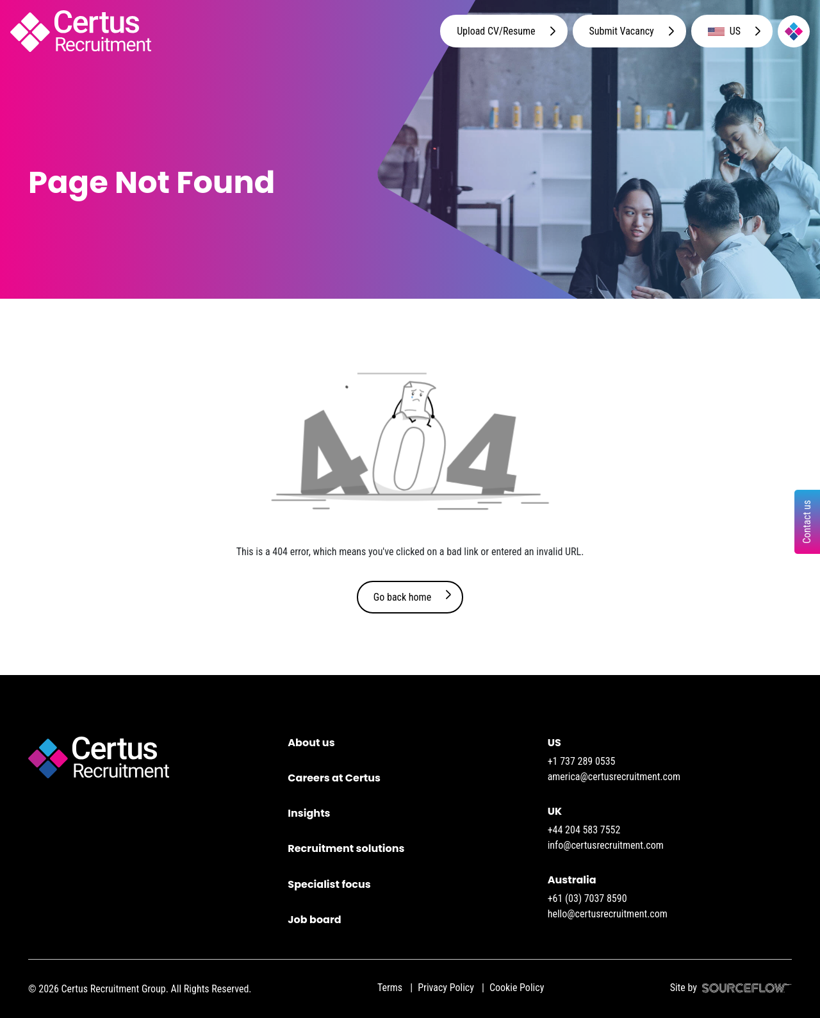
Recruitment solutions (346, 848)
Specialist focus (329, 884)
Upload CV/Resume (496, 31)
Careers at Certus (334, 778)
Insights (309, 813)
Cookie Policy (516, 987)
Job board (314, 919)
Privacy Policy (446, 987)
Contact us (807, 522)
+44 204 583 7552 (584, 830)
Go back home (402, 597)
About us (311, 742)
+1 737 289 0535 (582, 761)
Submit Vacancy (621, 31)
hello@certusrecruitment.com (608, 914)
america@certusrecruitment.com (614, 777)
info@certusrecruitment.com (606, 845)
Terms (389, 987)
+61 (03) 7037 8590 (587, 898)
